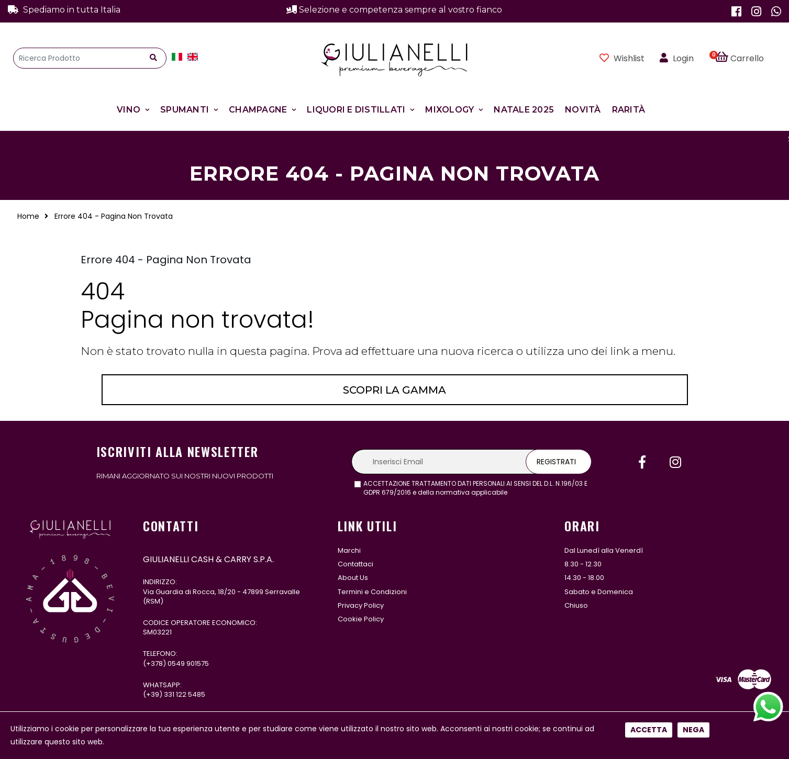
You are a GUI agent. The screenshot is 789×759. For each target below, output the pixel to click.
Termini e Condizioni (372, 592)
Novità (583, 110)
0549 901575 (188, 663)
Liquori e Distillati (356, 110)
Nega (693, 348)
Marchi (349, 550)
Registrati (556, 461)
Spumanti (184, 110)
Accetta (648, 348)
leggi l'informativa (538, 492)
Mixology (449, 110)
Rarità (629, 110)
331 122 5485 (184, 694)
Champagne (258, 110)
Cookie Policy (361, 619)
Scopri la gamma (394, 390)
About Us (353, 578)
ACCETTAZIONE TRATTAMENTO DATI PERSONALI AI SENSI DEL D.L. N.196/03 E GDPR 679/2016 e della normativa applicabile (475, 488)
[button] (745, 58)
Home (28, 216)
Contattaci (355, 564)
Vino (128, 110)
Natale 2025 (524, 110)
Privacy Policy (361, 605)
